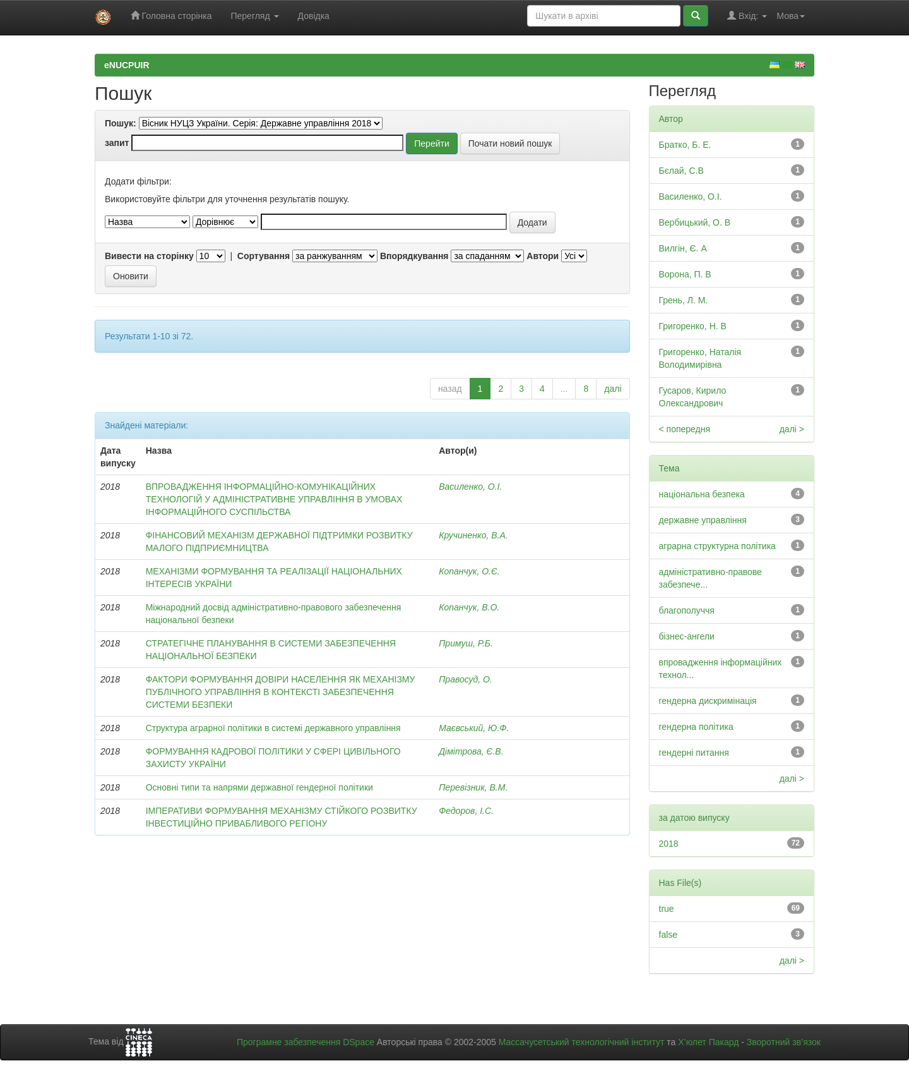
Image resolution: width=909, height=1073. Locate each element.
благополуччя (687, 610)
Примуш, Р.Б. (466, 643)
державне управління (703, 520)
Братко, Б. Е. (685, 145)
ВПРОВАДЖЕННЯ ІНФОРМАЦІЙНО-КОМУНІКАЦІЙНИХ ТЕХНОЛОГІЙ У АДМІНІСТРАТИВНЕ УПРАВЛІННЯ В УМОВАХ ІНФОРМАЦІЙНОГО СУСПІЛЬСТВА (274, 499)
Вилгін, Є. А (683, 248)
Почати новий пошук (510, 143)
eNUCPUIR (127, 65)
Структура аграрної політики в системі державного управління (273, 728)
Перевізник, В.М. (473, 787)
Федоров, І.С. (466, 811)
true (666, 909)
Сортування (263, 256)
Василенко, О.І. (470, 487)
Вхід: (747, 15)
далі (612, 389)
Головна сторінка (171, 15)
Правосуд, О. (465, 679)
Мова (790, 16)
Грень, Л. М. (683, 300)
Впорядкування (414, 256)
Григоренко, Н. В (693, 326)
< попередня (685, 429)
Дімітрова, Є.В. (471, 751)
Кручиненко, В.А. (473, 535)
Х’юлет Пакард (708, 1042)
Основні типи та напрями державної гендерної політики (259, 787)
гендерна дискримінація (708, 701)
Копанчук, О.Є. (469, 571)
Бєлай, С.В (681, 171)
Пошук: (120, 123)
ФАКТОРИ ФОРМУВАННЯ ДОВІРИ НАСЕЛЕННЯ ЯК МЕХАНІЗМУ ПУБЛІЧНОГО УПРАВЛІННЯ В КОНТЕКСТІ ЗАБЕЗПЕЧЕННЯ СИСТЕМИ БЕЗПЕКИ (280, 692)
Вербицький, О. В (695, 222)
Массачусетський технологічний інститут (582, 1042)
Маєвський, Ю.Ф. (474, 728)
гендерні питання (694, 753)
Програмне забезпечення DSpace (305, 1042)
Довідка (314, 16)
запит (117, 143)
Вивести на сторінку (149, 256)
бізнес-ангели (687, 636)
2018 (669, 844)
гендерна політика (696, 727)
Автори (542, 256)
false (668, 935)
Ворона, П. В (685, 274)
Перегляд (254, 16)
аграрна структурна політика (717, 546)
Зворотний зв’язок (784, 1042)
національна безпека (702, 494)
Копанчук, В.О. (469, 607)
